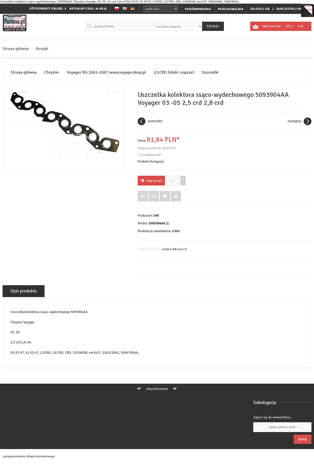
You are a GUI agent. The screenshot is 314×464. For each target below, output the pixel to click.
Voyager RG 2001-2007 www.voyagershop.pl (106, 72)
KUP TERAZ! (151, 181)
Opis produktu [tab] (23, 291)
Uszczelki (210, 72)
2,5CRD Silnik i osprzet (174, 72)
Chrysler (51, 72)
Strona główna (16, 48)
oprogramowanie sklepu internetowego (29, 456)
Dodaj (302, 439)
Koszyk (42, 48)
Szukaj (213, 26)
